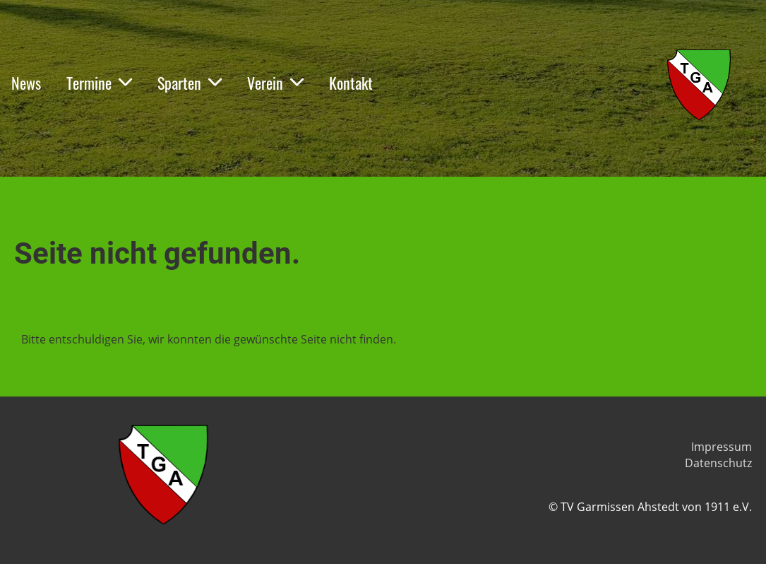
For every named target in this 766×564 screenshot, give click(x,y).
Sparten (189, 82)
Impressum (721, 446)
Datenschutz (718, 463)
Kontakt (351, 82)
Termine (99, 82)
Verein (275, 82)
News (26, 82)
